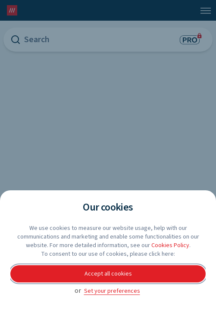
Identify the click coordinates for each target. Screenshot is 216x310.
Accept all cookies (108, 274)
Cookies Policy (170, 245)
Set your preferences (112, 291)
